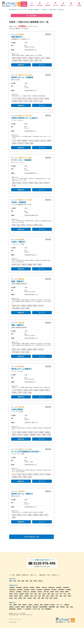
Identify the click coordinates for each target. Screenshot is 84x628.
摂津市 (60, 596)
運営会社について (55, 575)
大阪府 (18, 581)
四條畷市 (20, 598)
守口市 (56, 594)
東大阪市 (11, 598)
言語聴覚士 (36, 604)
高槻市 (48, 594)
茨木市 (65, 594)
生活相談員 (17, 607)
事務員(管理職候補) (43, 607)
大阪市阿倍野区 (46, 589)
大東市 (35, 596)
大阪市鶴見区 (19, 591)
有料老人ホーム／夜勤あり (22, 493)
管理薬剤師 (46, 604)
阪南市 (34, 598)
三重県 (31, 581)
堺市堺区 (52, 591)
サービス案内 (12, 575)
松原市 (31, 596)
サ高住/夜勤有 (17, 409)
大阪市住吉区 (54, 589)
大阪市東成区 (19, 589)
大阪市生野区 (26, 589)
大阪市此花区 (25, 587)
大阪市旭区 (33, 589)
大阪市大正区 (44, 587)
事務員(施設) (28, 607)
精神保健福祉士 (48, 609)
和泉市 (39, 596)
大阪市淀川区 (12, 591)
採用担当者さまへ (25, 575)
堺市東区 (62, 591)
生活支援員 (52, 604)
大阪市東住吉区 (61, 589)
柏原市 (47, 596)
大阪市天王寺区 (51, 587)
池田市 (35, 594)
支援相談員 (11, 607)
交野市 (24, 598)
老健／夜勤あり (17, 281)
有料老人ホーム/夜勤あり (21, 368)
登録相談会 (18, 575)
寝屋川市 (21, 596)
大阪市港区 (38, 587)
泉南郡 (50, 598)
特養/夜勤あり (17, 36)
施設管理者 (19, 609)
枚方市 (60, 594)
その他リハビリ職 (36, 609)
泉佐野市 (11, 596)
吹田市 (39, 594)
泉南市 (15, 598)
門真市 (56, 596)
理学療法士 (24, 604)
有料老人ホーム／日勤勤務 (22, 77)
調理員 (71, 607)
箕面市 (43, 596)
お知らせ (49, 575)
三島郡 (38, 598)
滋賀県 (22, 581)
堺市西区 (67, 591)
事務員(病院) (35, 607)
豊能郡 (42, 598)
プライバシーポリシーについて (15, 619)
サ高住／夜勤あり (18, 241)
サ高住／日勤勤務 (18, 202)
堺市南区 (11, 594)
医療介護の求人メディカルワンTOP (17, 9)
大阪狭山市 (29, 598)
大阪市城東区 (39, 589)
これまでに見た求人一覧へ (31, 537)
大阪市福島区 (19, 587)
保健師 (57, 607)
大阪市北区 (39, 591)
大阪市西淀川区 (66, 587)
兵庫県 (10, 581)
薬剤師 (41, 604)
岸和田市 (27, 594)
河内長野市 (26, 596)
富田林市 (16, 596)
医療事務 (23, 607)
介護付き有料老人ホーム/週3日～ (25, 118)
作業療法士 (30, 604)
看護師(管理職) (52, 607)
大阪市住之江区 (26, 591)
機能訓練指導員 (12, 609)
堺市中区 (57, 591)
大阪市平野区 (33, 591)
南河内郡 (55, 598)
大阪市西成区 (68, 589)
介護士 (10, 604)
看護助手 (15, 604)
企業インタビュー (34, 575)
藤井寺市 (69, 596)
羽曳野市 (52, 596)
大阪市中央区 (46, 591)
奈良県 (14, 581)
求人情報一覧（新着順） (34, 9)
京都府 (26, 581)
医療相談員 (67, 604)
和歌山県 (40, 581)
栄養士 (67, 607)
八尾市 (69, 594)
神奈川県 (35, 581)
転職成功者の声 (42, 575)
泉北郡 (46, 598)
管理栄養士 (62, 607)
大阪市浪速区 (59, 587)
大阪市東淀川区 (12, 589)
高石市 (65, 596)
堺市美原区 (21, 594)
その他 (42, 609)
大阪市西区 (32, 587)
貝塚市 (52, 594)
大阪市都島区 (12, 587)
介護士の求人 (61, 9)
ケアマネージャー (59, 604)
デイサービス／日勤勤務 (21, 160)
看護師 (19, 604)
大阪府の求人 (44, 9)
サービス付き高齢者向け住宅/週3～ (26, 451)
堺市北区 (16, 594)
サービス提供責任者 (27, 609)
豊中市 (31, 594)
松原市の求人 (53, 9)
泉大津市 (44, 594)
